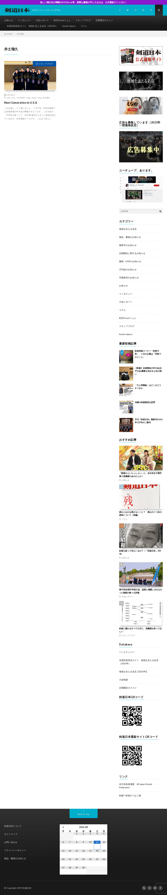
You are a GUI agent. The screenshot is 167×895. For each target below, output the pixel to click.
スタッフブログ (83, 20)
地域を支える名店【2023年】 (133, 671)
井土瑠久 (46, 98)
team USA (11, 98)
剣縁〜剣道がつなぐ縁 (130, 795)
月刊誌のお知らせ (128, 269)
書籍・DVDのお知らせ (130, 261)
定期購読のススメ (104, 20)
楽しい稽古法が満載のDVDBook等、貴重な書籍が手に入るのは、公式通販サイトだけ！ (83, 2)
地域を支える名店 (128, 229)
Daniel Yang (36, 98)
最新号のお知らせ (128, 245)
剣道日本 (27, 888)
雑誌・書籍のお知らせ (130, 237)
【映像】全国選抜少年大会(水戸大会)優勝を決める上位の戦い (148, 371)
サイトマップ (10, 834)
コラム (83, 26)
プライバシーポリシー (15, 850)
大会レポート (42, 20)
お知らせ (8, 20)
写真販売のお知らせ (129, 277)
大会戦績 (123, 679)
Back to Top (83, 814)
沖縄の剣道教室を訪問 (145, 402)
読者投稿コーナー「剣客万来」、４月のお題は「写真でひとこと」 (148, 354)
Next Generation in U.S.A (20, 102)
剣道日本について (13, 826)
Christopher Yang (23, 98)
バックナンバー (126, 652)
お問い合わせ (10, 842)
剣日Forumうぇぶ (62, 20)
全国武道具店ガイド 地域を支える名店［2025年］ (32, 26)
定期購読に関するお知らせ (132, 253)
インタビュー (24, 20)
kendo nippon (69, 26)
